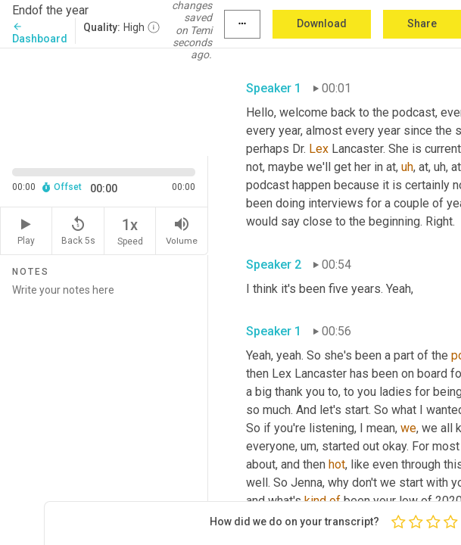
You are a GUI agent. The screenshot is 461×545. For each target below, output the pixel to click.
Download (322, 23)
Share (422, 23)
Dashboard (39, 33)
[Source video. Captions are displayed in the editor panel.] (104, 100)
